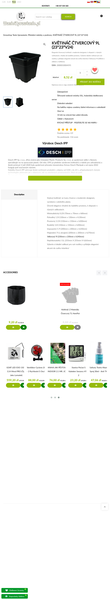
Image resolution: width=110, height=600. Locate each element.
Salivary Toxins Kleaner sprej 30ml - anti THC (99, 369)
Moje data (70, 455)
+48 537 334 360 (61, 6)
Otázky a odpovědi (38, 478)
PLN (14, 2)
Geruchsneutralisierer (57, 461)
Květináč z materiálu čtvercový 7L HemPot (70, 311)
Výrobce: (55, 143)
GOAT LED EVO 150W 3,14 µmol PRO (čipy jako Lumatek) (16, 371)
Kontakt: (46, 6)
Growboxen (53, 465)
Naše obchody (36, 451)
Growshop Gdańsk (38, 461)
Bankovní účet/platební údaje (72, 474)
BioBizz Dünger (54, 488)
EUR (9, 2)
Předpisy (70, 481)
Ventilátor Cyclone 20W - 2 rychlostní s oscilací (37, 369)
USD (19, 2)
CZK (4, 2)
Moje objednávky (73, 451)
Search (68, 17)
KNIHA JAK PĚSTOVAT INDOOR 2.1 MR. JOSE (58, 369)
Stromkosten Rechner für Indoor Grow (56, 454)
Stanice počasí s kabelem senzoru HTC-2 (79, 371)
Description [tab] (19, 194)
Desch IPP (61, 143)
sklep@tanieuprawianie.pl (13, 473)
